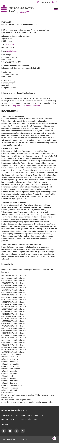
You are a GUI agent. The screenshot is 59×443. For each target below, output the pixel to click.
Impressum (22, 439)
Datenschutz (11, 439)
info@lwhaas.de (12, 51)
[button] (53, 2)
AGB (3, 439)
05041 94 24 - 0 (10, 45)
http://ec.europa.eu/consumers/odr (26, 106)
